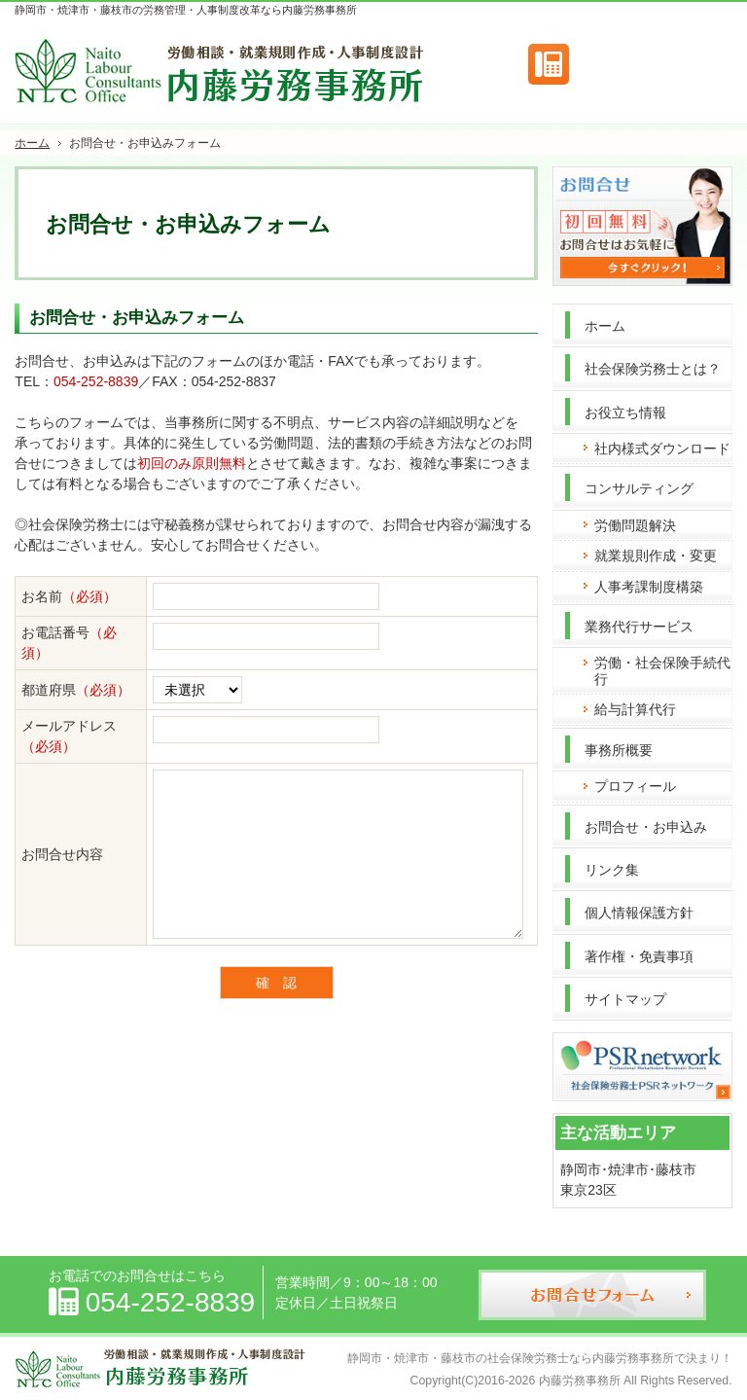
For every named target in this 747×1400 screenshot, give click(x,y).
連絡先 (548, 64)
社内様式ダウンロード (662, 448)
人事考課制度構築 (648, 586)
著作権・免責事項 (639, 956)
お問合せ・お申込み (646, 827)
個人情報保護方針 (639, 912)
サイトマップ (625, 999)
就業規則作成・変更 (655, 555)
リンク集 (612, 870)
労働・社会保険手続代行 (662, 671)
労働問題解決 (635, 525)
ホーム (605, 326)
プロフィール (635, 786)
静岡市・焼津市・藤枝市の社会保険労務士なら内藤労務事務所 (510, 1358)
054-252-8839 (95, 381)
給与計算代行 (635, 709)
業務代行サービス (639, 626)
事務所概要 (619, 750)
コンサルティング (639, 488)
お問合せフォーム (651, 64)
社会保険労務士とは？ (653, 369)
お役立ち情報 (625, 412)
